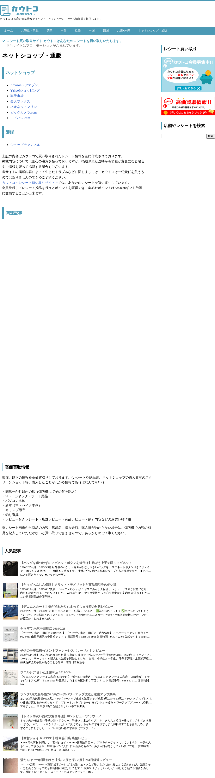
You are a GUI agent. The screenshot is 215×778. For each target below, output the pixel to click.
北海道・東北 (29, 30)
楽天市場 (17, 96)
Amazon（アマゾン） (25, 85)
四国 (106, 30)
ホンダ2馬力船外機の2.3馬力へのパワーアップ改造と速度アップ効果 (68, 694)
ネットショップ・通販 (152, 30)
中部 (64, 30)
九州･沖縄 (123, 30)
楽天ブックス (20, 101)
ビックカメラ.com (23, 112)
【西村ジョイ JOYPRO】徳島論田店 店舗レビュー (55, 738)
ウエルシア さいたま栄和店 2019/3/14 (46, 672)
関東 (50, 30)
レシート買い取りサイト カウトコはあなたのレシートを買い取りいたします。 (64, 41)
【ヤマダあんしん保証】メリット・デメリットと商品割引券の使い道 (68, 584)
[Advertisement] (73, 338)
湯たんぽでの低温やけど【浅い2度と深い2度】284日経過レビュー (66, 760)
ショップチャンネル (25, 144)
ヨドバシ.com (20, 118)
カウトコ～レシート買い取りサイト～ (30, 182)
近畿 (78, 30)
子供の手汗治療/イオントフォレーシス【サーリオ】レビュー (62, 650)
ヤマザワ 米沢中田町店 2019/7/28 (42, 628)
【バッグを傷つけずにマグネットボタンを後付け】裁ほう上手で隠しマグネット (76, 563)
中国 (92, 30)
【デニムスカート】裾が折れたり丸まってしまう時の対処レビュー (66, 606)
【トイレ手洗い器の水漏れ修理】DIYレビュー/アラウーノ (60, 716)
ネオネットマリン (23, 107)
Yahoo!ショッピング (25, 90)
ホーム (8, 30)
